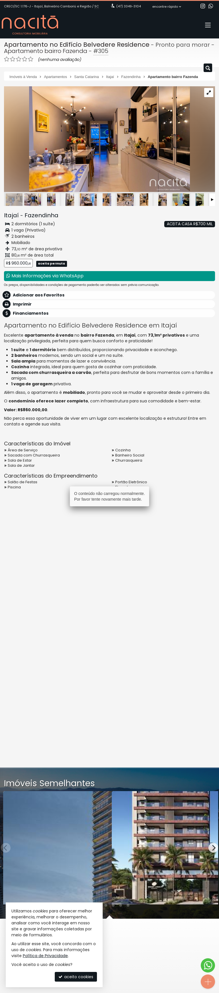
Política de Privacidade (45, 956)
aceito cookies (75, 977)
